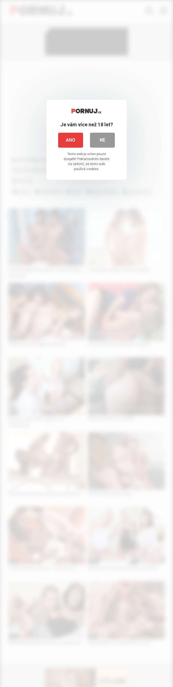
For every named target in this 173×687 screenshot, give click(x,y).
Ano (70, 140)
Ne (102, 140)
